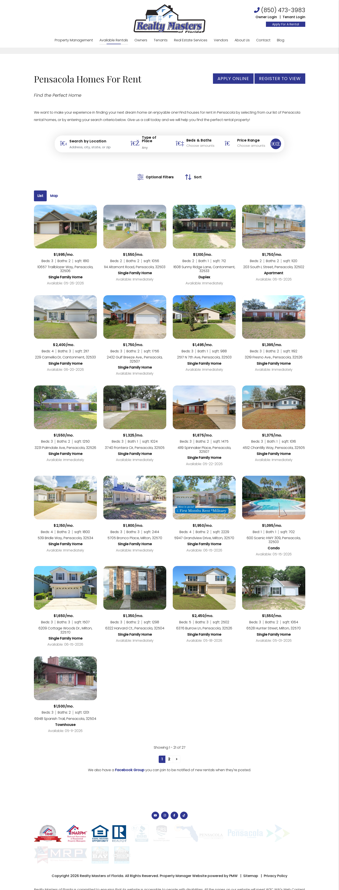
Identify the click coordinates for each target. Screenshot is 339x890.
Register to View (280, 79)
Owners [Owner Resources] (140, 40)
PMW (233, 854)
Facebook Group (129, 769)
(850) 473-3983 (283, 10)
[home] (169, 18)
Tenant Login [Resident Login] (294, 17)
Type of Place (149, 139)
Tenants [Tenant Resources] (161, 40)
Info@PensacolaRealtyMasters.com (213, 874)
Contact (263, 40)
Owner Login (266, 17)
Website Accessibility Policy (264, 874)
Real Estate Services (190, 40)
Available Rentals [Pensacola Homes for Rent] (113, 40)
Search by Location (87, 141)
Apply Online (233, 79)
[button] (155, 815)
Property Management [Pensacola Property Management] (74, 40)
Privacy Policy (275, 854)
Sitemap (250, 854)
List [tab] (40, 195)
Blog (280, 40)
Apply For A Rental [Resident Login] (285, 24)
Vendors (221, 40)
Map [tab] (54, 195)
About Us (242, 40)
